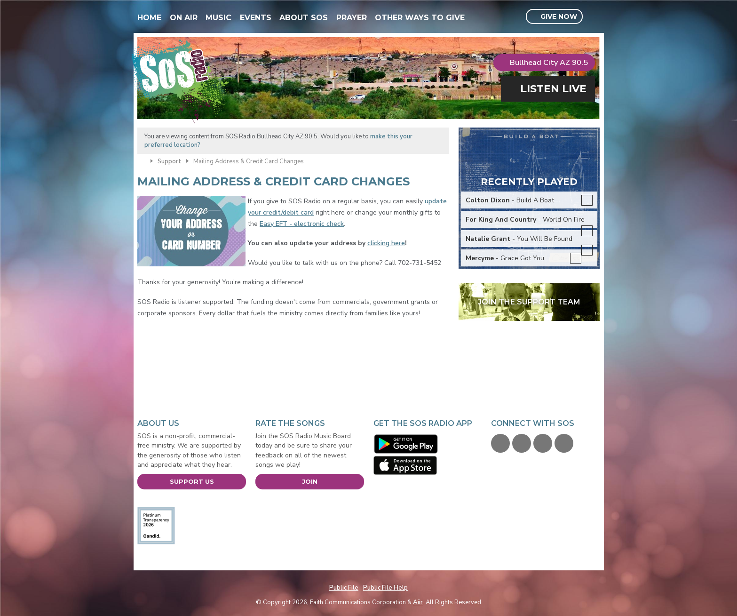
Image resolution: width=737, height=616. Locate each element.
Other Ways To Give (420, 17)
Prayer (351, 17)
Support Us (192, 481)
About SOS (303, 17)
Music (218, 17)
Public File (343, 588)
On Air (184, 17)
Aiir (418, 602)
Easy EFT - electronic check (302, 223)
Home (149, 17)
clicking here (386, 243)
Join (309, 481)
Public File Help (385, 588)
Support (170, 161)
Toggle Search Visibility (593, 17)
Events (255, 17)
